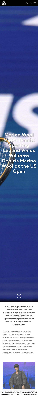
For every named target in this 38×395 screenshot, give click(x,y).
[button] (27, 3)
